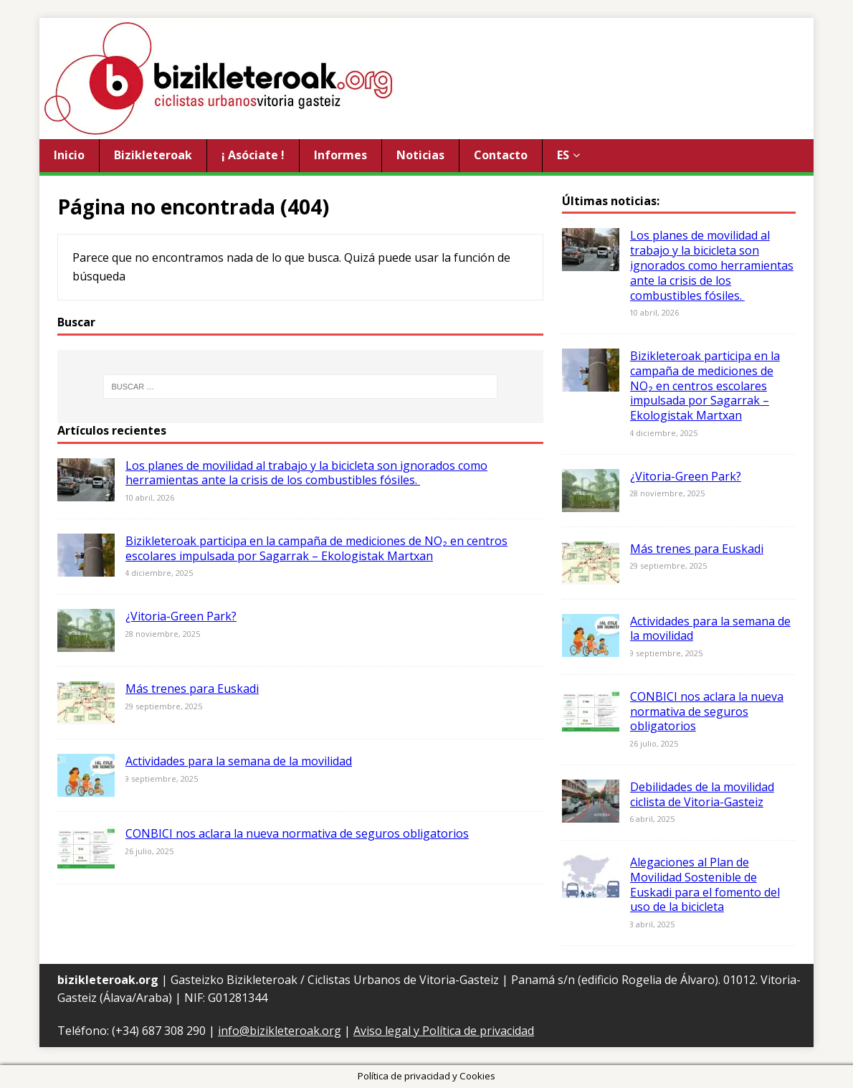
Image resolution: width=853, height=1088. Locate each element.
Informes (340, 155)
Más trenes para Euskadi (192, 688)
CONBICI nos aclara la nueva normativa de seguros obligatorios (297, 833)
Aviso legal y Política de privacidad (443, 1031)
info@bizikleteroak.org (279, 1031)
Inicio (69, 155)
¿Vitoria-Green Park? (181, 616)
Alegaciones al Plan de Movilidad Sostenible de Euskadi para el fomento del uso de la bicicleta (705, 884)
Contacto (501, 155)
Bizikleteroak (153, 155)
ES (563, 155)
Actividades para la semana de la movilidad (238, 761)
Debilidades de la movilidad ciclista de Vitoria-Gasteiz (702, 794)
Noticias (420, 155)
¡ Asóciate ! (253, 155)
